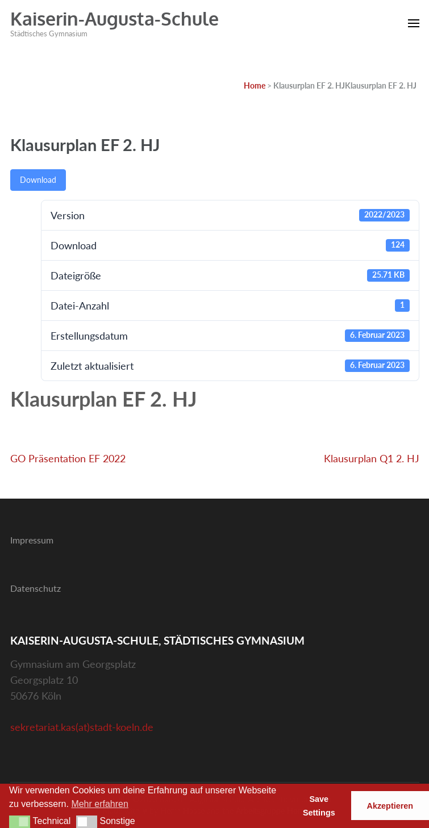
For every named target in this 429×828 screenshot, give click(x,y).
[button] (19, 822)
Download (38, 180)
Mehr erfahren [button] (99, 804)
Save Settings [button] (319, 805)
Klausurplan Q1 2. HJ (371, 458)
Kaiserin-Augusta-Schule (114, 18)
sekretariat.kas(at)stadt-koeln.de (81, 727)
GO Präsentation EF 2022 (68, 458)
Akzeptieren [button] (390, 805)
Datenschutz (35, 588)
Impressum (31, 539)
